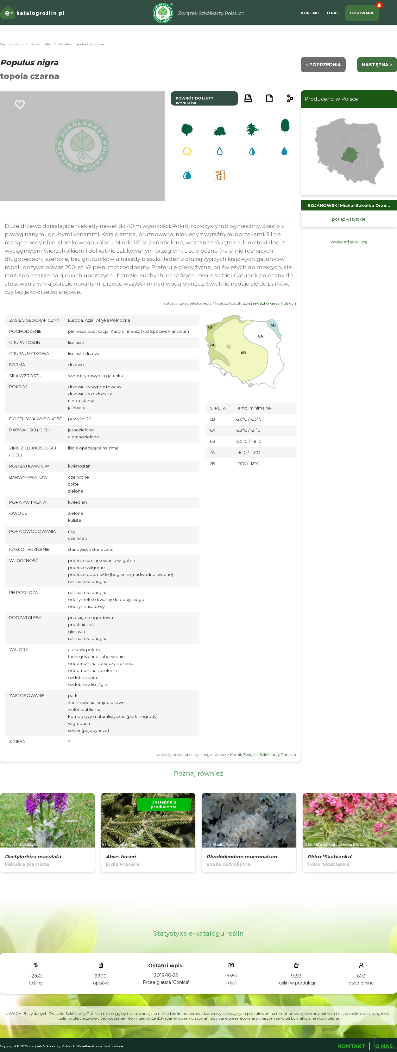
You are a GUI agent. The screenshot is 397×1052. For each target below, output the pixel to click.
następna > (377, 65)
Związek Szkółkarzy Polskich (269, 303)
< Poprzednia (323, 65)
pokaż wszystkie (349, 219)
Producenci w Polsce (331, 99)
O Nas (333, 13)
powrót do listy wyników (194, 100)
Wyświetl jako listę (349, 241)
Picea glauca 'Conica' (166, 982)
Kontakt (310, 13)
